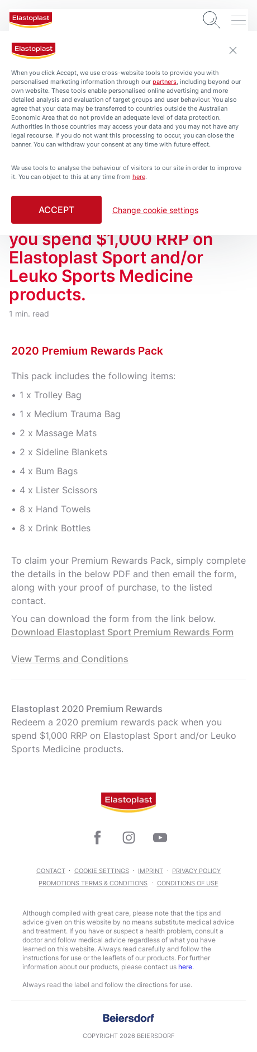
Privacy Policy (196, 871)
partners (165, 82)
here (185, 967)
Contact (50, 871)
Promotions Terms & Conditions (93, 883)
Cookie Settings (101, 871)
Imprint (150, 871)
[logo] (31, 20)
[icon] (97, 837)
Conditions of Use (187, 883)
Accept (56, 209)
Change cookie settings (155, 210)
